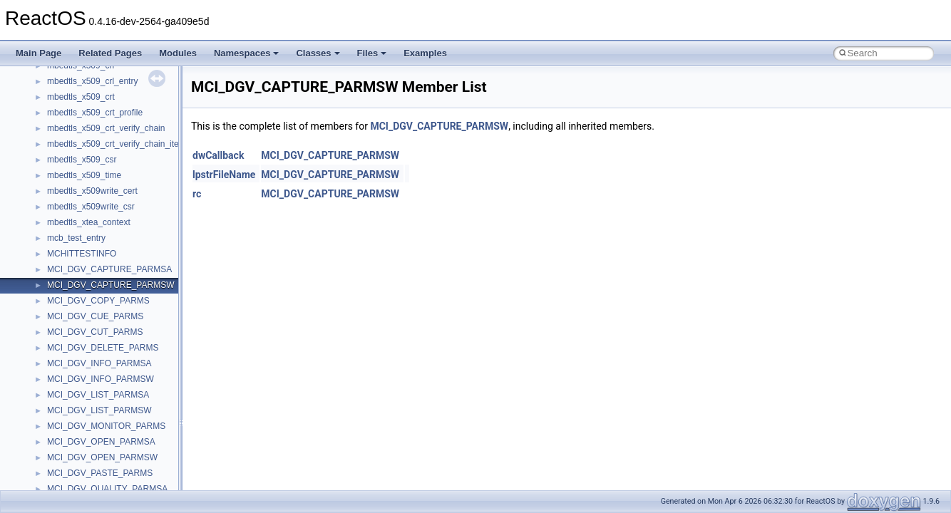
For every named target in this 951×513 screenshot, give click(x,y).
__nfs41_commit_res (86, 288)
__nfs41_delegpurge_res (94, 445)
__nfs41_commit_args (89, 272)
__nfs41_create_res (85, 382)
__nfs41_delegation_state (96, 429)
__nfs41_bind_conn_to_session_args (118, 178)
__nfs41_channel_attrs (90, 241)
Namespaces (246, 53)
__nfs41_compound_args (95, 335)
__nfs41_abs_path (82, 131)
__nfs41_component (86, 304)
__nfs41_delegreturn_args (97, 460)
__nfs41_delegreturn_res (94, 476)
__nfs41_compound (84, 319)
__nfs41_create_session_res (101, 413)
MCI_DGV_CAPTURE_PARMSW (439, 126)
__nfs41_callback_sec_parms (103, 209)
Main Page (38, 53)
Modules (178, 53)
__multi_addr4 (74, 68)
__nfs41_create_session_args (104, 398)
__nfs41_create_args (87, 366)
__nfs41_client (74, 256)
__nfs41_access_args (88, 147)
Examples (425, 53)
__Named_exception (86, 84)
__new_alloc (71, 115)
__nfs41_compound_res (93, 351)
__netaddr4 (69, 100)
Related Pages (110, 53)
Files (372, 53)
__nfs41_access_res (86, 162)
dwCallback (218, 155)
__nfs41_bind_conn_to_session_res (115, 194)
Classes (317, 53)
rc (196, 194)
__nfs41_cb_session (86, 225)
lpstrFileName (223, 174)
